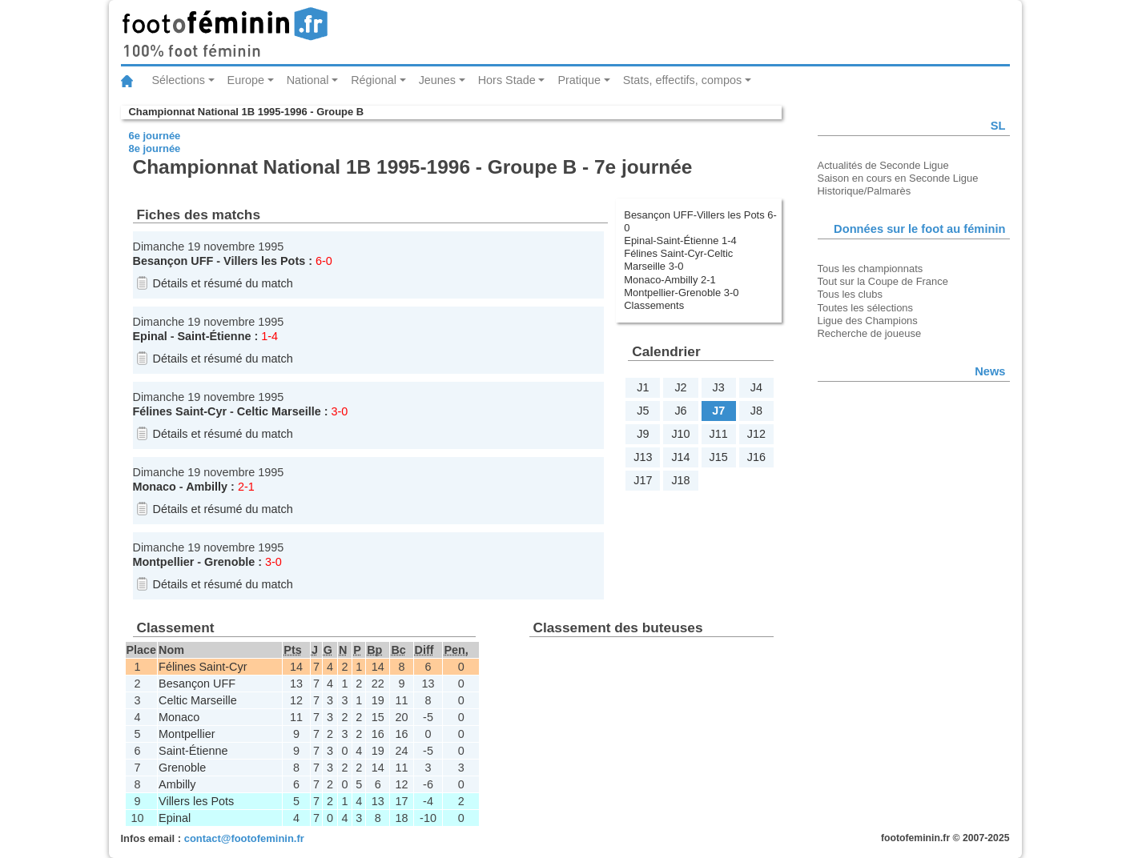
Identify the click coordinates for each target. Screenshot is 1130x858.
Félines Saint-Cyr (180, 411)
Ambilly (206, 486)
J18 (680, 480)
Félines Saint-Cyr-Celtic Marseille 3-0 (678, 259)
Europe (245, 80)
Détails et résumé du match (223, 283)
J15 (719, 457)
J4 (756, 387)
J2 (680, 387)
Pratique (579, 80)
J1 (643, 387)
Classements (654, 305)
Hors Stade (507, 80)
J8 (756, 410)
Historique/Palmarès (864, 191)
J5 (643, 410)
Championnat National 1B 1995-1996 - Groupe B (246, 112)
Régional (373, 80)
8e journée (155, 148)
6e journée (155, 136)
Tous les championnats (870, 269)
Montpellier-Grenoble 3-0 (681, 293)
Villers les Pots (264, 261)
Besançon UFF (173, 261)
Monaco (154, 486)
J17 (642, 480)
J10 (680, 433)
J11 (719, 433)
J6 (680, 410)
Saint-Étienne (214, 336)
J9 (643, 433)
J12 (756, 433)
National (308, 80)
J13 (642, 457)
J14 (680, 457)
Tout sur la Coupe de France (883, 281)
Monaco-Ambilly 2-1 (669, 280)
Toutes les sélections (866, 308)
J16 (756, 457)
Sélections (178, 80)
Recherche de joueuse (870, 333)
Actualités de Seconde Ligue (883, 165)
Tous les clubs (850, 294)
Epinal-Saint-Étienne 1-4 (680, 241)
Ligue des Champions (868, 321)
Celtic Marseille (279, 411)
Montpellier (164, 561)
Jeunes (437, 80)
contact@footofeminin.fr (244, 838)
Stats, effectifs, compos (682, 80)
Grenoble (229, 561)
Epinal (150, 336)
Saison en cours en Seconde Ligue (898, 178)
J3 (719, 387)
